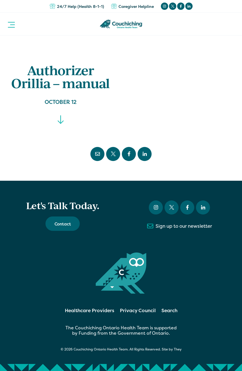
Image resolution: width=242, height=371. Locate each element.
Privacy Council (138, 310)
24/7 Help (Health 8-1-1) (77, 6)
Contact (62, 224)
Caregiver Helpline (132, 6)
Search (169, 310)
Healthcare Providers (89, 310)
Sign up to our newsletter (179, 226)
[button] (11, 24)
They (178, 349)
